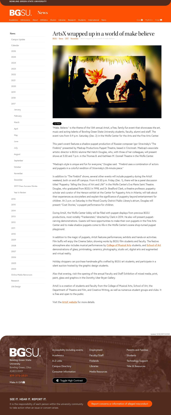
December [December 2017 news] (18, 179)
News (61, 38)
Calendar (15, 45)
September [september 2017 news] (18, 160)
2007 (13, 251)
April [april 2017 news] (16, 128)
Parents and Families (137, 349)
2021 (13, 80)
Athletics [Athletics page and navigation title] (44, 20)
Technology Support (137, 360)
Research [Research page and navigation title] (72, 20)
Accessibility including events (67, 349)
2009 (13, 239)
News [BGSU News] (103, 20)
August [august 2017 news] (17, 154)
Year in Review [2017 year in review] (20, 192)
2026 (13, 51)
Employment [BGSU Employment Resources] (96, 349)
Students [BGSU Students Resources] (131, 355)
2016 (13, 199)
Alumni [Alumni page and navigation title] (53, 20)
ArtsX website (69, 302)
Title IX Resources (136, 366)
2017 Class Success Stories (25, 186)
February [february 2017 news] (18, 116)
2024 (13, 62)
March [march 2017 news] (16, 122)
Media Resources (98, 371)
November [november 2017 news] (74, 38)
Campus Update (18, 39)
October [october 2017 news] (17, 167)
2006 (13, 257)
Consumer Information (64, 371)
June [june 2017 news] (16, 141)
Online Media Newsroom (21, 274)
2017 (67, 38)
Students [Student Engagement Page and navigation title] (82, 20)
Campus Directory (61, 366)
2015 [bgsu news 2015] (13, 204)
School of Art (154, 245)
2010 (13, 234)
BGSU (55, 38)
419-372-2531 (19, 375)
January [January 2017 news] (17, 109)
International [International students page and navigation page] (93, 20)
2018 (13, 97)
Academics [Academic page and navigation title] (13, 20)
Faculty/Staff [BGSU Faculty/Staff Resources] (96, 355)
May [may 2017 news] (16, 135)
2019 (13, 92)
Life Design (16, 286)
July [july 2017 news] (16, 147)
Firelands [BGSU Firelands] (94, 360)
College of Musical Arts (119, 245)
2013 (13, 216)
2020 (13, 86)
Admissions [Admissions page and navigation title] (25, 20)
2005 (13, 263)
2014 (13, 210)
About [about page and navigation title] (35, 20)
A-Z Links (57, 360)
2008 (13, 245)
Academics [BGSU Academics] (58, 355)
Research (15, 280)
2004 (13, 269)
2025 (13, 57)
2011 (13, 228)
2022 (13, 74)
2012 (13, 222)
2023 (13, 68)
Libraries (62, 20)
